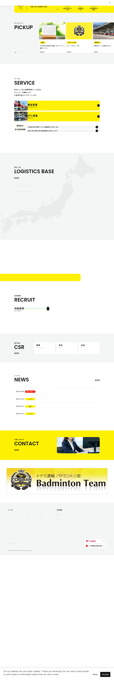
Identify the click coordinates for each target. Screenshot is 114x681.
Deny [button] (95, 674)
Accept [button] (105, 674)
